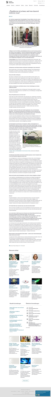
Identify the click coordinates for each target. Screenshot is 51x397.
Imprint (26, 394)
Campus (26, 5)
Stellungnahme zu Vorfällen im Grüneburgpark (15, 312)
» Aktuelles (8, 5)
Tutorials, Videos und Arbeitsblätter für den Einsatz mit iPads (19, 150)
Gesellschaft (18, 5)
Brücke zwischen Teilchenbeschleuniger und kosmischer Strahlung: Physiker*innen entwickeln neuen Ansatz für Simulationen (37, 288)
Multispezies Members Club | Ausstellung (34, 313)
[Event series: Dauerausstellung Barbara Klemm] (32, 307)
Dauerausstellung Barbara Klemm (33, 308)
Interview (11, 245)
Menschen (31, 5)
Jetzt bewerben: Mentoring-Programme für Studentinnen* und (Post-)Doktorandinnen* (16, 316)
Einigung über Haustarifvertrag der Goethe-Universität (12, 366)
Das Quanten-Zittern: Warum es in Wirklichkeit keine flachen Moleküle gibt (25, 287)
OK (36, 394)
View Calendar (28, 327)
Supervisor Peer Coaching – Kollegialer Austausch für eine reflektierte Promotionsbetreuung (25, 345)
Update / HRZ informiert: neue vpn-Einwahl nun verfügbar (17, 308)
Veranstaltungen (42, 5)
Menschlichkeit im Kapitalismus (35, 366)
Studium (22, 5)
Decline (39, 394)
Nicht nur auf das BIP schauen (24, 262)
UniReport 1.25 (18, 245)
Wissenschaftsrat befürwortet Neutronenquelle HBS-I (13, 286)
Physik (14, 245)
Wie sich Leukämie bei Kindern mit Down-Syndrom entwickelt (37, 344)
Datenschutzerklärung (30, 394)
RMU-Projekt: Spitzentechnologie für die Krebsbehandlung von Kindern (25, 367)
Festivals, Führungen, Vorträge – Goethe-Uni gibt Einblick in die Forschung (14, 344)
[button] (25, 381)
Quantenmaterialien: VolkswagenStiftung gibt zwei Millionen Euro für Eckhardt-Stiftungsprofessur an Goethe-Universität (13, 264)
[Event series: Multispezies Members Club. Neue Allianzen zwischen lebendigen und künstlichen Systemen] (32, 312)
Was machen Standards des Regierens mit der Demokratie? (36, 262)
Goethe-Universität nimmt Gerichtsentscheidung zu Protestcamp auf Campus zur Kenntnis (17, 330)
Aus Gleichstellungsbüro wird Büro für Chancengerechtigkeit (16, 321)
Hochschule (36, 5)
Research (12, 5)
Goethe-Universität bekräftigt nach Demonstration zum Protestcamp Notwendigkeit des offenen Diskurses (16, 325)
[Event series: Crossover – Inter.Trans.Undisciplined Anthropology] (32, 318)
